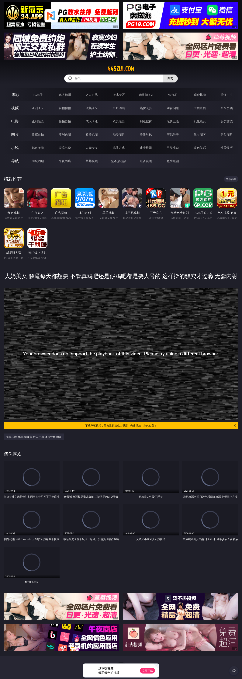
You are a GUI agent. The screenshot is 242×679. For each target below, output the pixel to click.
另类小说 (173, 148)
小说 (15, 147)
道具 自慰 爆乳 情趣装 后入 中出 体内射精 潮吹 (33, 437)
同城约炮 (38, 161)
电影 (15, 121)
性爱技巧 (227, 148)
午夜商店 (65, 161)
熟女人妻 (146, 108)
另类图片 (227, 134)
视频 (15, 107)
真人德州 (65, 95)
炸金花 (172, 95)
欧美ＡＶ (92, 108)
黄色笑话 (200, 148)
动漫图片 (119, 134)
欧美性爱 (119, 121)
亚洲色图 (65, 134)
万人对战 (92, 95)
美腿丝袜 (146, 134)
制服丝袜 (146, 121)
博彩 (15, 94)
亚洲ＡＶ (38, 108)
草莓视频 (92, 161)
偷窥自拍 (38, 134)
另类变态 (227, 121)
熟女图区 (200, 134)
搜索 (170, 78)
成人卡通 (92, 121)
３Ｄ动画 (119, 108)
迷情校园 (146, 148)
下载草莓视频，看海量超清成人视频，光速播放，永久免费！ (161, 425)
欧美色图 (92, 134)
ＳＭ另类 (227, 108)
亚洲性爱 (38, 121)
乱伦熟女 (200, 121)
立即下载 (147, 670)
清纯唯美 (173, 134)
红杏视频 (146, 161)
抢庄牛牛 (227, 95)
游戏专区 (119, 95)
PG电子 (38, 95)
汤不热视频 (118, 161)
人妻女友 (92, 148)
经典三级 (173, 121)
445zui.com (120, 69)
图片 (15, 134)
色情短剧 (173, 161)
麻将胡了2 (146, 95)
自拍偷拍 (65, 108)
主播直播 (200, 108)
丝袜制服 (173, 108)
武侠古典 (119, 148)
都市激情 (38, 148)
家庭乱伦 (65, 148)
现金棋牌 (200, 95)
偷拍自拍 (65, 121)
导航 (15, 160)
